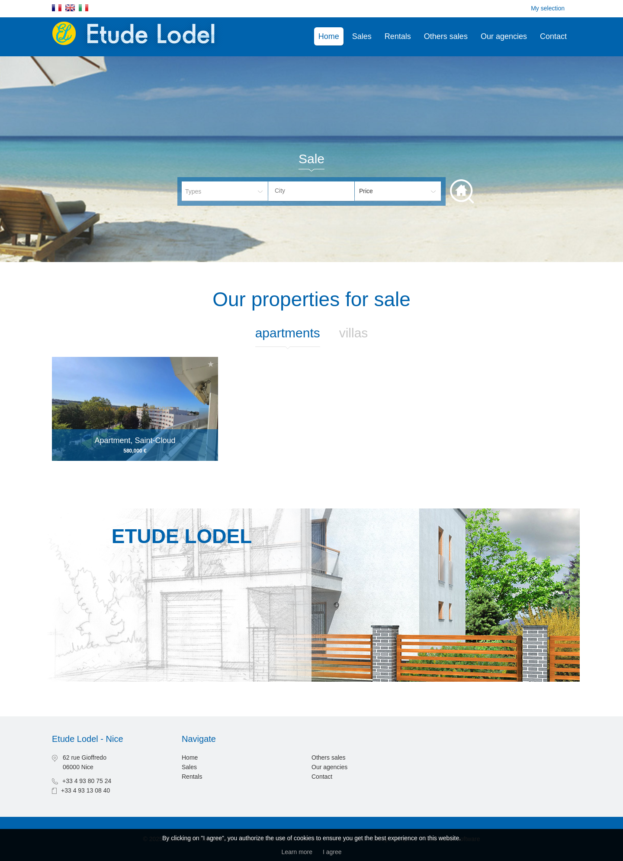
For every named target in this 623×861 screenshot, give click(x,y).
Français (56, 7)
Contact (553, 36)
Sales (362, 36)
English (70, 7)
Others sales (446, 36)
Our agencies (504, 36)
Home (328, 36)
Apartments (287, 333)
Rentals (398, 36)
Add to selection (211, 364)
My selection (548, 8)
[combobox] (311, 191)
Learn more (296, 851)
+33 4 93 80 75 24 (86, 780)
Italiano (83, 7)
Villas (353, 333)
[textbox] (318, 190)
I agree (332, 851)
